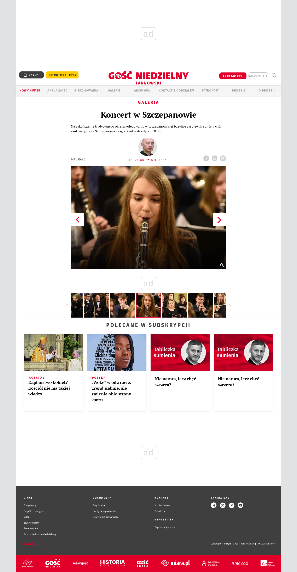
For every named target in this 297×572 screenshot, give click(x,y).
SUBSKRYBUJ (233, 75)
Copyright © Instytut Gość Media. (228, 543)
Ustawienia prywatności (106, 516)
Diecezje (238, 90)
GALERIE (114, 90)
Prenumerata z (62, 75)
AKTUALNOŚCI (58, 90)
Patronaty (210, 90)
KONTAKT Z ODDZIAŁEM (176, 90)
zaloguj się (258, 75)
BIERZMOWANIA (86, 90)
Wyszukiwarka (274, 75)
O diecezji (267, 90)
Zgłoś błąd (33, 543)
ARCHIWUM (142, 90)
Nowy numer (29, 90)
